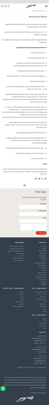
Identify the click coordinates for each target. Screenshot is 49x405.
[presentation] (33, 227)
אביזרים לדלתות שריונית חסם (15, 251)
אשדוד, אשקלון (19, 302)
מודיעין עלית (42, 306)
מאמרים (43, 268)
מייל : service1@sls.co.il (39, 338)
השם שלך (43, 204)
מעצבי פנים (42, 282)
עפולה (44, 319)
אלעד (44, 309)
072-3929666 (42, 352)
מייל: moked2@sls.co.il (39, 350)
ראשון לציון (43, 297)
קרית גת (21, 295)
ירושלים (21, 292)
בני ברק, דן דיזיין (41, 295)
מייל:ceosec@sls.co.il (39, 358)
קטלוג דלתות (42, 280)
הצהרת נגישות (42, 273)
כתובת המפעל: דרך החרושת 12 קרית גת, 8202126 (32, 367)
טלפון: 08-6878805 (40, 361)
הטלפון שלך (42, 211)
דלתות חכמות (20, 254)
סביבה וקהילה (42, 256)
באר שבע (21, 304)
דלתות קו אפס (42, 265)
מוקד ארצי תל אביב (40, 292)
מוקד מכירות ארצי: (41, 347)
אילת (22, 297)
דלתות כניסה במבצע (40, 263)
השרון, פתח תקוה (41, 299)
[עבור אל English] (35, 284)
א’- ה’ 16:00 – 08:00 (40, 343)
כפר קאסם (43, 304)
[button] (46, 6)
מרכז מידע (43, 258)
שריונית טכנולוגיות (41, 277)
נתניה (44, 311)
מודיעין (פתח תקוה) (18, 306)
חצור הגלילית (42, 326)
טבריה (44, 321)
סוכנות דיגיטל (26, 393)
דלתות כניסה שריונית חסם (16, 246)
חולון (44, 302)
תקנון (44, 270)
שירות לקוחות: (42, 336)
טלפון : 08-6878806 (40, 341)
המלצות (44, 261)
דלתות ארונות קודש (18, 261)
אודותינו (44, 249)
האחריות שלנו (42, 251)
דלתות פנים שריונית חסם (17, 249)
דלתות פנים (43, 32)
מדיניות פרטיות (42, 275)
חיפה (44, 328)
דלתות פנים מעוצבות (18, 258)
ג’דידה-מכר (43, 324)
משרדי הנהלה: (42, 356)
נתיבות (22, 299)
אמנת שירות (42, 254)
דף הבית (45, 11)
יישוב (44, 218)
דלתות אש (21, 256)
